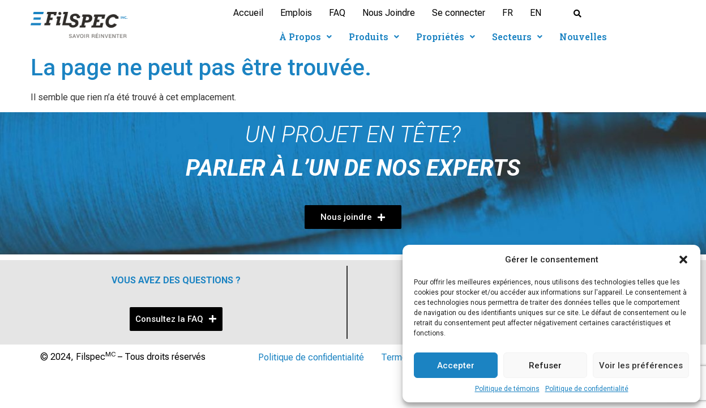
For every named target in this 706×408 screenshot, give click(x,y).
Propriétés (445, 36)
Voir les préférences (641, 365)
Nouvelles (583, 36)
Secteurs (517, 36)
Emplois (296, 12)
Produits (374, 36)
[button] (683, 259)
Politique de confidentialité (586, 389)
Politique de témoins (507, 389)
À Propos (305, 36)
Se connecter (458, 12)
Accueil (248, 12)
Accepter (455, 365)
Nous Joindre (388, 12)
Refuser (545, 365)
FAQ (337, 12)
